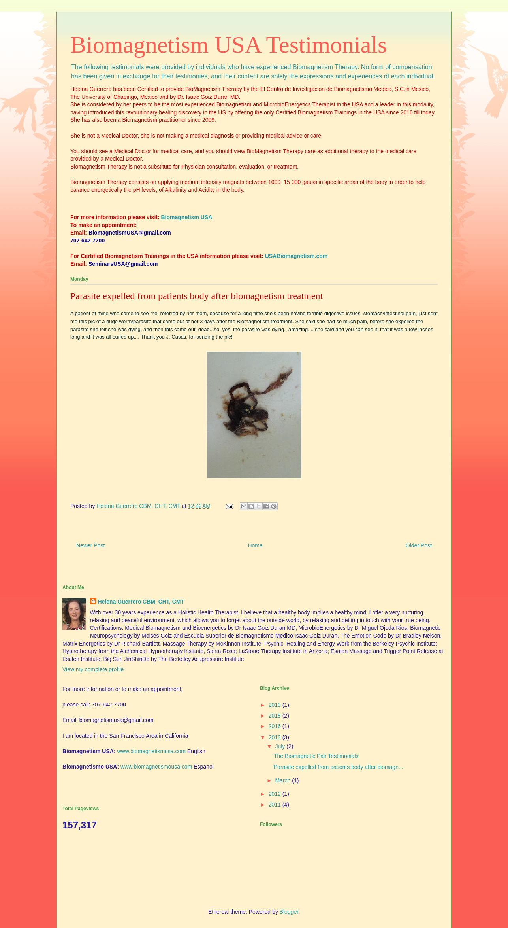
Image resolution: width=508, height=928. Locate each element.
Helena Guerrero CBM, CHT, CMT (141, 601)
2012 (275, 794)
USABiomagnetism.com (296, 256)
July (280, 746)
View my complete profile (93, 669)
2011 (275, 804)
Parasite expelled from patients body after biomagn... (338, 767)
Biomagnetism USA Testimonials (228, 45)
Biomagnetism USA (187, 217)
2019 (275, 705)
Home (255, 545)
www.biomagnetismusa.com (151, 751)
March (283, 780)
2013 (275, 737)
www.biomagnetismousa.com (156, 766)
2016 (275, 726)
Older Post (419, 545)
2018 (275, 715)
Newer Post (90, 545)
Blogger (289, 912)
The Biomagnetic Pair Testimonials (316, 756)
